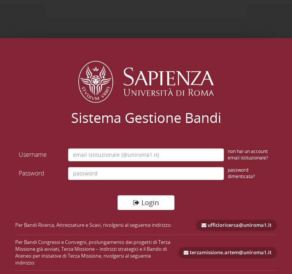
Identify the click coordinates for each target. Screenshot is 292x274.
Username (33, 154)
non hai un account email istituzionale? (248, 154)
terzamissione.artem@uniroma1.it (227, 252)
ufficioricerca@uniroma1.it (236, 225)
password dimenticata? (241, 173)
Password (31, 173)
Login (146, 202)
